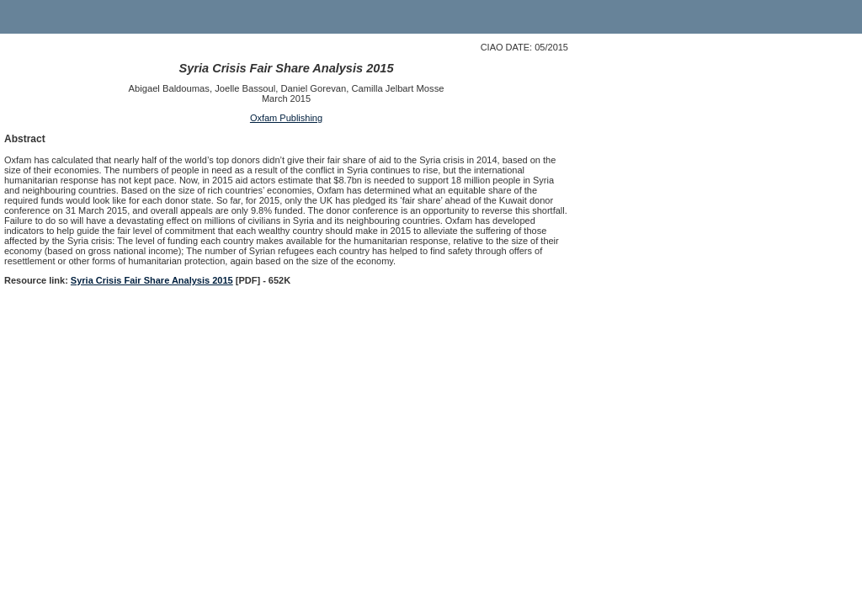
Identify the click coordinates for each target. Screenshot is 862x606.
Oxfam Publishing (286, 118)
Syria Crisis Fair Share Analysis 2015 (152, 280)
